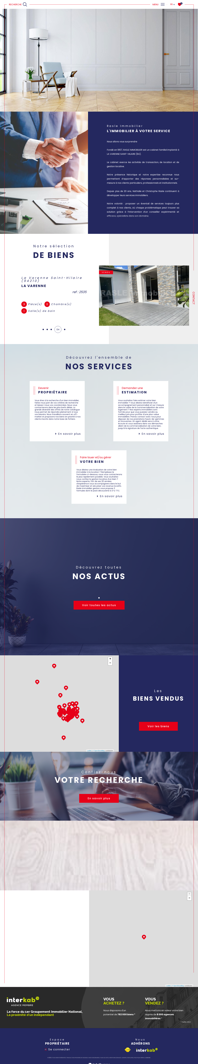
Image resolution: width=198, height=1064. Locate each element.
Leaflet (89, 750)
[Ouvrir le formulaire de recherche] (18, 4)
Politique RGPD (139, 1057)
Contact (193, 298)
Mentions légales (115, 1057)
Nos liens (130, 1057)
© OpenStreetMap (99, 750)
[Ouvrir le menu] (158, 4)
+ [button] (110, 659)
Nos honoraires (94, 1057)
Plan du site (104, 1057)
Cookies (147, 1057)
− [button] (110, 663)
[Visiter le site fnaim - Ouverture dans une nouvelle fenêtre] (127, 1049)
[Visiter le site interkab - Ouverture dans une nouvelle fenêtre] (147, 1050)
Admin (124, 1057)
